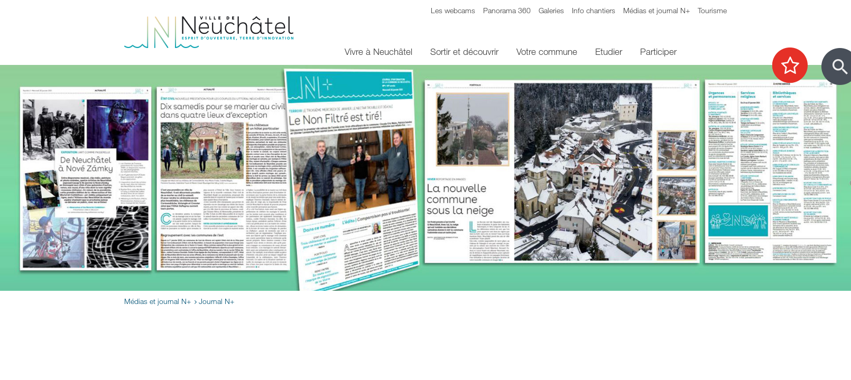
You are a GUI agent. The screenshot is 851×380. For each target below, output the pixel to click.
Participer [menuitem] (658, 51)
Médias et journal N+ (656, 10)
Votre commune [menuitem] (546, 51)
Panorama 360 (507, 10)
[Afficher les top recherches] (795, 66)
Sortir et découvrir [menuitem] (464, 51)
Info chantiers (593, 10)
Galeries (551, 10)
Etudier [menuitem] (608, 51)
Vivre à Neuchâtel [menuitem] (378, 51)
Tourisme (712, 10)
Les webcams (453, 10)
